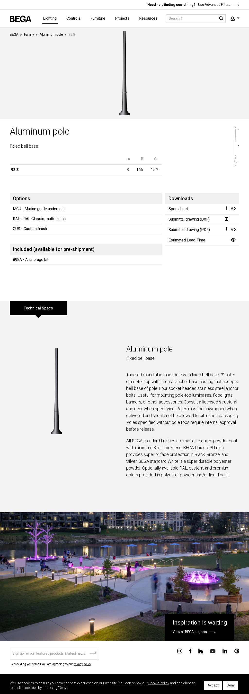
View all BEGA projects (190, 632)
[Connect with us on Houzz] (200, 650)
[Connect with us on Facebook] (190, 650)
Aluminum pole (51, 34)
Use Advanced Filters (218, 5)
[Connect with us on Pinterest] (236, 650)
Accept (213, 685)
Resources (148, 18)
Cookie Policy (158, 683)
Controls (73, 18)
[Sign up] (54, 653)
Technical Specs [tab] (38, 308)
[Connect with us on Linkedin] (224, 650)
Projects (122, 18)
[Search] (196, 18)
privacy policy (82, 664)
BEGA (14, 34)
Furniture (97, 18)
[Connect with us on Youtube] (212, 650)
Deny (231, 685)
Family (29, 34)
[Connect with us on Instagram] (179, 650)
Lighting (50, 18)
